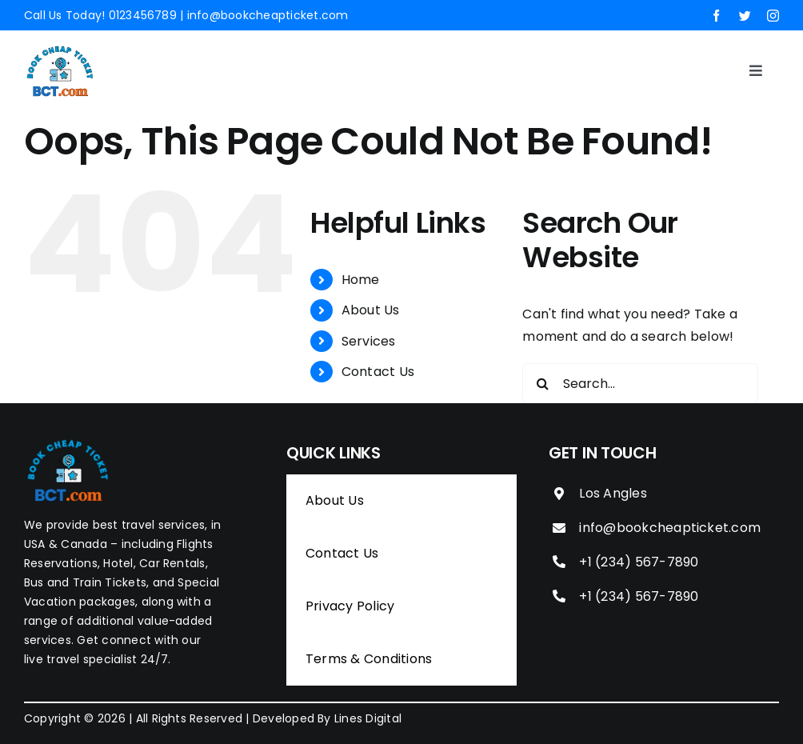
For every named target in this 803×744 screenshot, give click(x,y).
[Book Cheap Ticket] (60, 48)
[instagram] (773, 16)
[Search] (542, 383)
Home (361, 279)
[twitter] (745, 16)
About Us (371, 310)
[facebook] (716, 16)
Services (369, 341)
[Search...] (640, 383)
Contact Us (378, 371)
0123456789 (143, 15)
